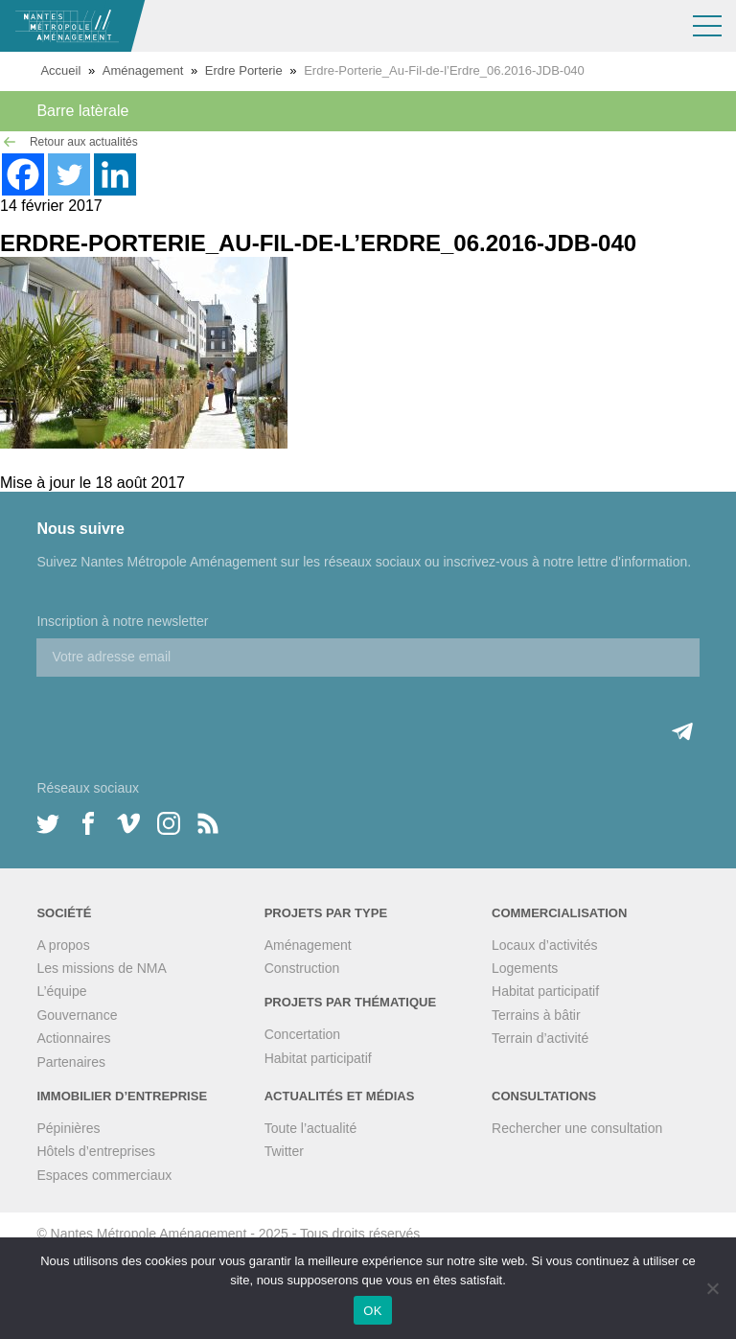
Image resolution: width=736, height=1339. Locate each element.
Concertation (302, 1034)
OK (372, 1311)
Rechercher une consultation (577, 1128)
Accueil (60, 70)
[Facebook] (23, 174)
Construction (302, 968)
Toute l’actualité (310, 1128)
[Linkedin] (115, 174)
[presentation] (182, 714)
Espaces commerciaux (104, 1175)
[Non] (712, 1288)
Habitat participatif (318, 1058)
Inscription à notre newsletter (122, 621)
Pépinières (68, 1128)
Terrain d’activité (540, 1038)
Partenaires (70, 1062)
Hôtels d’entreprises (95, 1151)
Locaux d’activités (545, 945)
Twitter (284, 1151)
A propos (62, 945)
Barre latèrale (82, 111)
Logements (525, 968)
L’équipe (61, 991)
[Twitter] (69, 174)
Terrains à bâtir (536, 1015)
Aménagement (143, 70)
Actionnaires (73, 1038)
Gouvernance (76, 1015)
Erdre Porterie (244, 70)
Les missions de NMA (101, 968)
